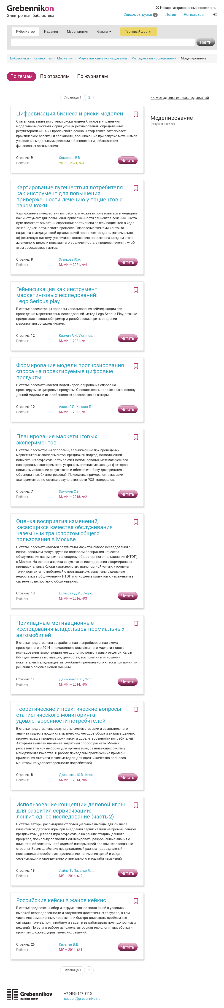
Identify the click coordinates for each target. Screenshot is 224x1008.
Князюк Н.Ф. (94, 775)
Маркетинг (65, 58)
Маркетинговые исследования (102, 58)
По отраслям (55, 76)
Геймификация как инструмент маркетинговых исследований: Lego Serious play (56, 295)
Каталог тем (43, 58)
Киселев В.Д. (69, 944)
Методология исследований (154, 58)
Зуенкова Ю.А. (70, 259)
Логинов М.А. (89, 335)
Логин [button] (170, 14)
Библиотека (19, 58)
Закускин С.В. (69, 491)
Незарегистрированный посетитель (186, 8)
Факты (104, 31)
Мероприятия (77, 31)
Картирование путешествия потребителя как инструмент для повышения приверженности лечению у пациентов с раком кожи (69, 196)
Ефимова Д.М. (70, 593)
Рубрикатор (25, 31)
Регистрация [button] (194, 14)
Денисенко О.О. (71, 679)
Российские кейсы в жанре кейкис (61, 900)
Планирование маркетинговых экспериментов (56, 439)
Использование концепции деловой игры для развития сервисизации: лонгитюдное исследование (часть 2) (70, 810)
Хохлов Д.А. (85, 407)
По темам (21, 76)
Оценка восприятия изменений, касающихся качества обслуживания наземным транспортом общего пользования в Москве (64, 530)
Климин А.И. (68, 335)
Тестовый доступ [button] (138, 31)
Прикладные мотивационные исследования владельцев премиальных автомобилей (70, 629)
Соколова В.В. (70, 158)
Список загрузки (141, 14)
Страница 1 (72, 97)
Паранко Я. (82, 870)
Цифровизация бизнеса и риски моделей (69, 113)
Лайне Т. (65, 870)
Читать (127, 160)
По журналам (92, 76)
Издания (51, 31)
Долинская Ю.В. (71, 775)
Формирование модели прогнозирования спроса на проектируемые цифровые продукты (70, 371)
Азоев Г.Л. (67, 407)
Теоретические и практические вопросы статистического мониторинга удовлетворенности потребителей (68, 715)
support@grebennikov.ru (82, 999)
